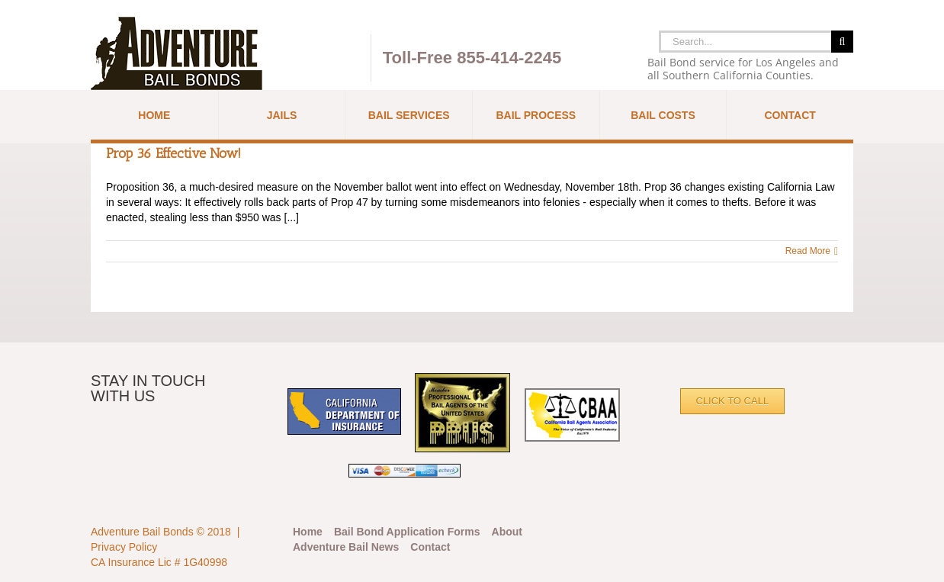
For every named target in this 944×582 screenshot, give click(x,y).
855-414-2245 (509, 57)
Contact (430, 547)
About (507, 532)
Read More (807, 251)
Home (308, 532)
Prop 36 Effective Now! (173, 153)
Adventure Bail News (346, 547)
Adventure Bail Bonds (142, 532)
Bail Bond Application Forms (407, 532)
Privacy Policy (124, 547)
